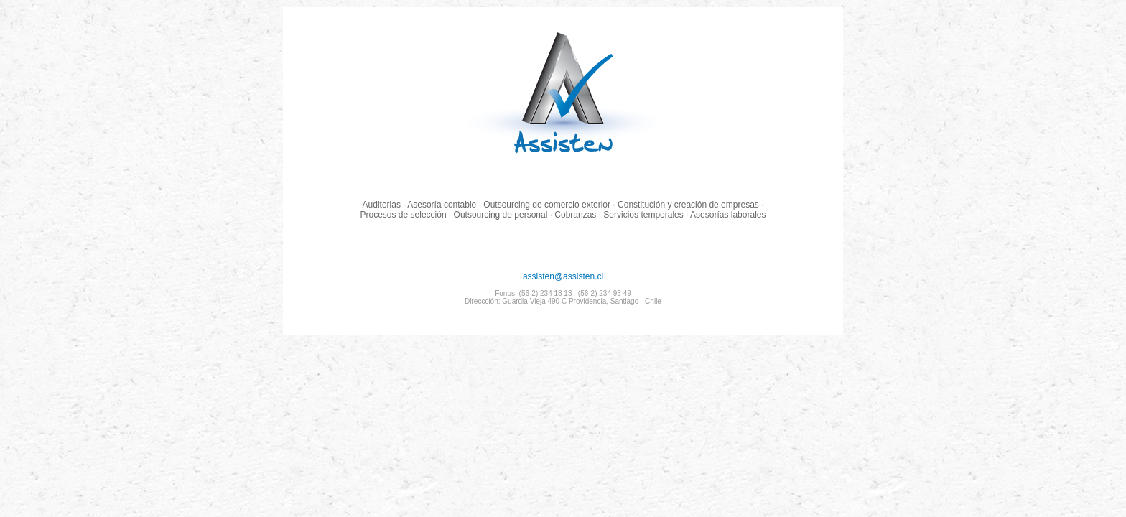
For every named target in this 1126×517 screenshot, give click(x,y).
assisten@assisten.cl (563, 288)
